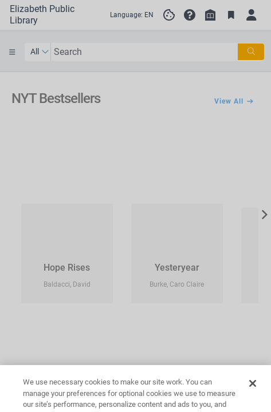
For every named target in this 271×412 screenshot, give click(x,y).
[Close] (252, 396)
